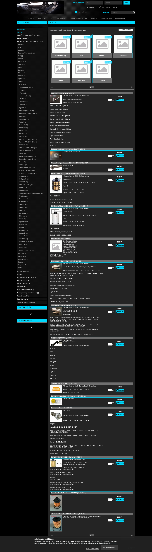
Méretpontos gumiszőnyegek (28, 293)
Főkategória (53, 30)
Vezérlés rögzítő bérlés (26, 302)
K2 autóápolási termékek (26, 277)
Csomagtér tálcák (24, 271)
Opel (79, 30)
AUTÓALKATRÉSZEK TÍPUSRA (67, 30)
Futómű (23, 93)
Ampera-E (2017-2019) (28, 113)
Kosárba (121, 100)
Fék (22, 90)
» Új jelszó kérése (104, 7)
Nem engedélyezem (92, 549)
